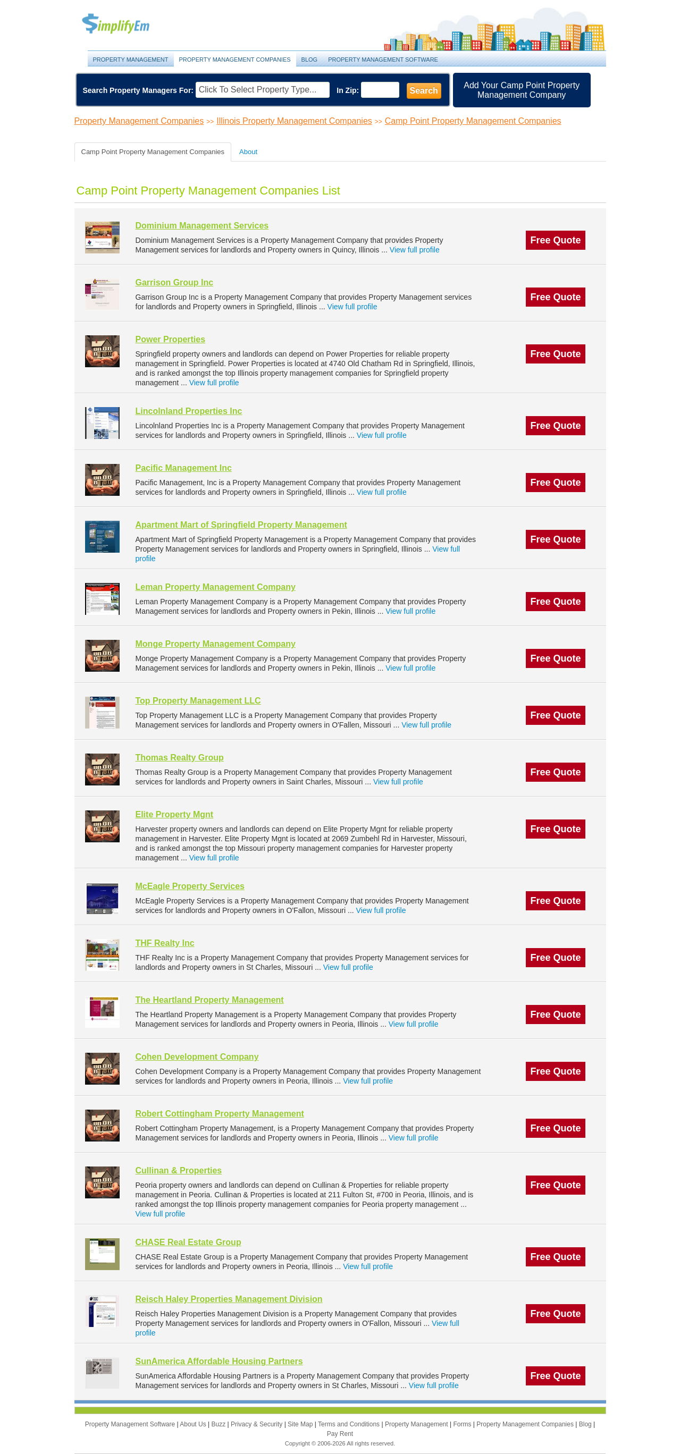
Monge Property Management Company (216, 643)
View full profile (415, 250)
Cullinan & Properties (179, 1170)
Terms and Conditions (349, 1424)
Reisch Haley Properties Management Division (229, 1299)
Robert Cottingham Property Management (220, 1113)
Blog (309, 59)
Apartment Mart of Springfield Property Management (241, 524)
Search (424, 90)
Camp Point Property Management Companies (473, 120)
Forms (463, 1424)
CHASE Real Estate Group (188, 1242)
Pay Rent (340, 1434)
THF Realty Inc (165, 943)
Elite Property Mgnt (175, 814)
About (248, 152)
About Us (194, 1424)
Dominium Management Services (202, 225)
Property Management (127, 24)
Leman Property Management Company (216, 586)
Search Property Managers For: (138, 90)
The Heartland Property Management (210, 999)
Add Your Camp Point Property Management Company (522, 90)
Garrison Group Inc (175, 282)
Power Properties (171, 339)
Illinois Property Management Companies (294, 120)
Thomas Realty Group (180, 757)
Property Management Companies (235, 59)
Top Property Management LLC (198, 700)
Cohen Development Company (197, 1056)
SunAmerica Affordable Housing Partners (219, 1361)
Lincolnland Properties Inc (189, 411)
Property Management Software (383, 59)
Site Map (301, 1424)
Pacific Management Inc (184, 467)
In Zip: (348, 90)
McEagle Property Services (190, 886)
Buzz (219, 1424)
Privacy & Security (257, 1424)
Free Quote (555, 240)
